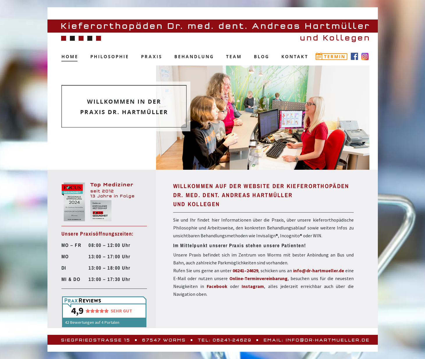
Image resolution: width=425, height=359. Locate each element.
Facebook (217, 286)
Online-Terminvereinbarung (258, 278)
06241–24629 (245, 270)
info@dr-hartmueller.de (318, 270)
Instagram (253, 286)
